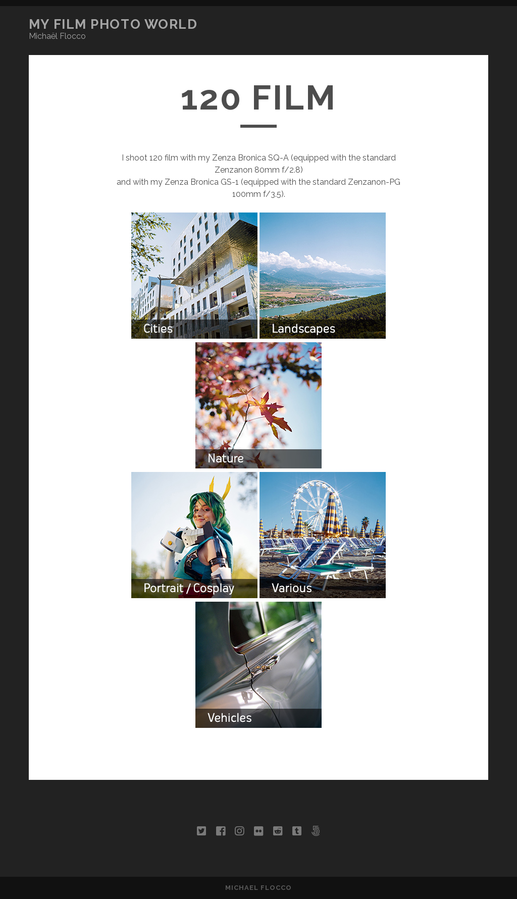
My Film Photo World (113, 24)
